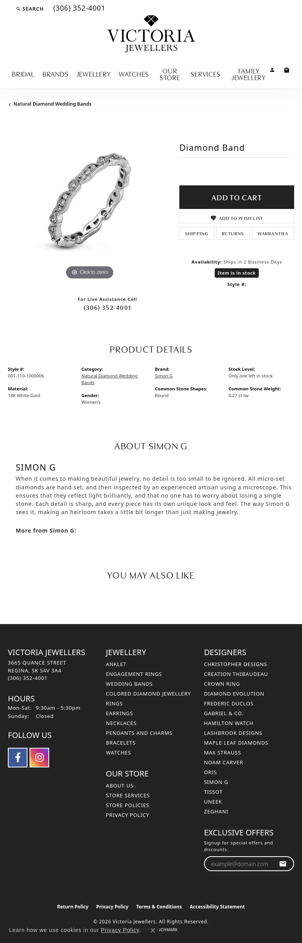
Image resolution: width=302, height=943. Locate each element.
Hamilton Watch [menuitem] (229, 723)
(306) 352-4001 (107, 307)
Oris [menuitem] (210, 772)
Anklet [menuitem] (116, 664)
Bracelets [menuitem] (121, 742)
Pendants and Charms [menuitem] (139, 732)
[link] (78, 8)
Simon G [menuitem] (216, 782)
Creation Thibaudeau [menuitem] (236, 673)
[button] (30, 8)
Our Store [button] (170, 74)
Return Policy (72, 906)
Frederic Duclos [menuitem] (229, 703)
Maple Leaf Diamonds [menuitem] (236, 742)
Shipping (197, 233)
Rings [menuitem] (114, 703)
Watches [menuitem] (118, 752)
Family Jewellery (249, 74)
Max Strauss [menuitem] (222, 752)
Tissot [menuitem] (213, 791)
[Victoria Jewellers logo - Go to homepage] (151, 34)
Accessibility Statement (217, 906)
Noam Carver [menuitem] (223, 762)
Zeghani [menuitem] (216, 811)
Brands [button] (55, 73)
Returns (233, 233)
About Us (119, 785)
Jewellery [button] (94, 73)
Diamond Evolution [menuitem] (234, 693)
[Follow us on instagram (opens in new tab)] (39, 757)
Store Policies (127, 805)
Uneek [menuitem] (213, 801)
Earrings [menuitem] (119, 713)
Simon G (164, 376)
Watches (134, 73)
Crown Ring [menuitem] (222, 683)
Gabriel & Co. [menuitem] (224, 713)
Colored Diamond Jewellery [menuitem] (148, 693)
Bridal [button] (23, 73)
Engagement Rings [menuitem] (134, 673)
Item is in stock (237, 273)
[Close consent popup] (153, 930)
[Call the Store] (28, 677)
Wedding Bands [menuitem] (129, 683)
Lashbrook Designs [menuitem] (233, 732)
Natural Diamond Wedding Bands (52, 104)
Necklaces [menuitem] (121, 723)
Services (205, 73)
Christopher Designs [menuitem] (235, 664)
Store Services (127, 795)
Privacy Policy (127, 814)
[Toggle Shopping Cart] (287, 69)
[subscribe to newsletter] (283, 864)
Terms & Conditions (159, 906)
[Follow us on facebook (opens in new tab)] (18, 757)
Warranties (273, 233)
